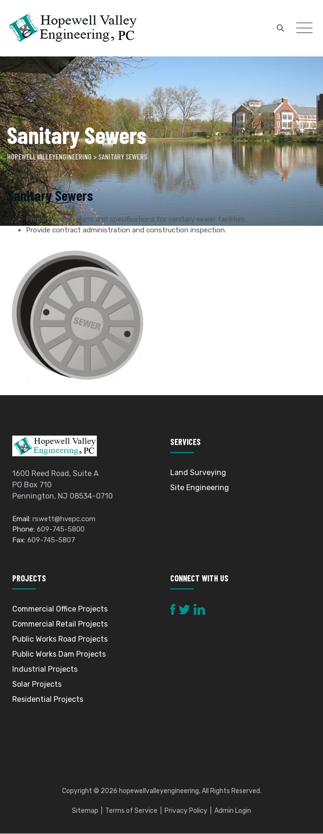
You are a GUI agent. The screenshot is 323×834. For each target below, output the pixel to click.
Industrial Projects (45, 669)
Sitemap (85, 811)
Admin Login (232, 811)
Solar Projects (37, 684)
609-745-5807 (51, 540)
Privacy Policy (186, 811)
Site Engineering (199, 487)
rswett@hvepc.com (63, 519)
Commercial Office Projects (60, 609)
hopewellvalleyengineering (159, 791)
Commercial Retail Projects (60, 624)
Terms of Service (131, 811)
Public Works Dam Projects (59, 654)
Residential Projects (47, 699)
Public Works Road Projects (60, 639)
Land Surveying (198, 472)
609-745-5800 (61, 529)
